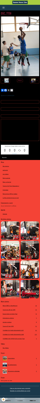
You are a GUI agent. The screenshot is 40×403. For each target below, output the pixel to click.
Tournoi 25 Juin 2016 (20, 326)
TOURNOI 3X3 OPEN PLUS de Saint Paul (20, 339)
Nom (2, 98)
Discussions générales (20, 371)
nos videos (6, 174)
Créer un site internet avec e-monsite (20, 388)
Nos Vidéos (6, 348)
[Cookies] (3, 399)
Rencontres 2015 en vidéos (10, 194)
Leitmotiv (5, 170)
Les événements (20, 365)
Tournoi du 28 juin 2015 (20, 310)
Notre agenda (6, 178)
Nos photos (6, 166)
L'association (20, 358)
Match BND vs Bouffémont (20, 306)
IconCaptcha (14, 153)
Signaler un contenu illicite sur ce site (20, 391)
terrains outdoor (20, 322)
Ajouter (4, 157)
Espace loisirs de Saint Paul (20, 314)
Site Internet (4, 113)
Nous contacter (7, 182)
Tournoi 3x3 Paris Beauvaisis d (11, 186)
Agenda (5, 214)
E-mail (2, 105)
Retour (20, 80)
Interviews (5, 190)
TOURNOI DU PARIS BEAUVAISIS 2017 (20, 330)
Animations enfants (20, 318)
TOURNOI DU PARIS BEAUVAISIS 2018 (20, 335)
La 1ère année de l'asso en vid (11, 198)
